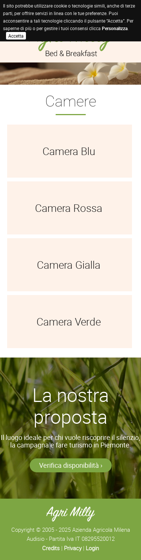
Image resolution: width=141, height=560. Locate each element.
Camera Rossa (68, 208)
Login (92, 548)
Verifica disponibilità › (70, 465)
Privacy (73, 548)
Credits (51, 548)
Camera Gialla (68, 264)
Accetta (16, 36)
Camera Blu (68, 151)
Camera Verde (68, 321)
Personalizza (114, 28)
